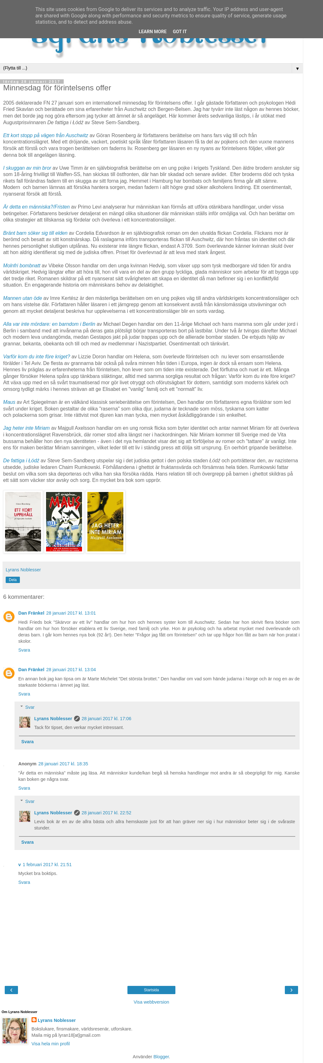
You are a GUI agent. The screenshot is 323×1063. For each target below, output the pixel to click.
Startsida (151, 990)
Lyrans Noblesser (53, 718)
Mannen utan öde (22, 298)
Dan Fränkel (31, 613)
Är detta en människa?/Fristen (36, 207)
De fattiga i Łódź (21, 460)
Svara (24, 650)
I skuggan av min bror (27, 168)
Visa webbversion (151, 1002)
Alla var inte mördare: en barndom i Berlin (49, 324)
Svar (30, 707)
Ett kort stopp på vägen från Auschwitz (45, 135)
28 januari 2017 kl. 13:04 (71, 669)
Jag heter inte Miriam (26, 428)
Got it (180, 31)
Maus (9, 402)
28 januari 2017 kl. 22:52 (107, 812)
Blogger (161, 1056)
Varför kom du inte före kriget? (36, 356)
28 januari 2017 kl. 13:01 (71, 613)
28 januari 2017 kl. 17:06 (107, 718)
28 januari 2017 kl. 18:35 (63, 763)
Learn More (153, 31)
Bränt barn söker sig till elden (35, 233)
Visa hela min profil (51, 1043)
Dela (13, 580)
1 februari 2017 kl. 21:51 (47, 864)
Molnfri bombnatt (21, 265)
